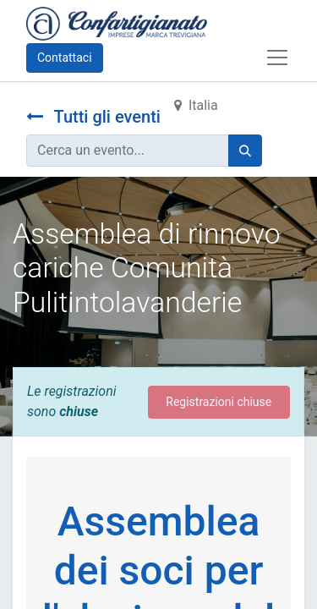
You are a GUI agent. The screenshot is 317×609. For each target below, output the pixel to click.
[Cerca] (245, 150)
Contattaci (64, 57)
